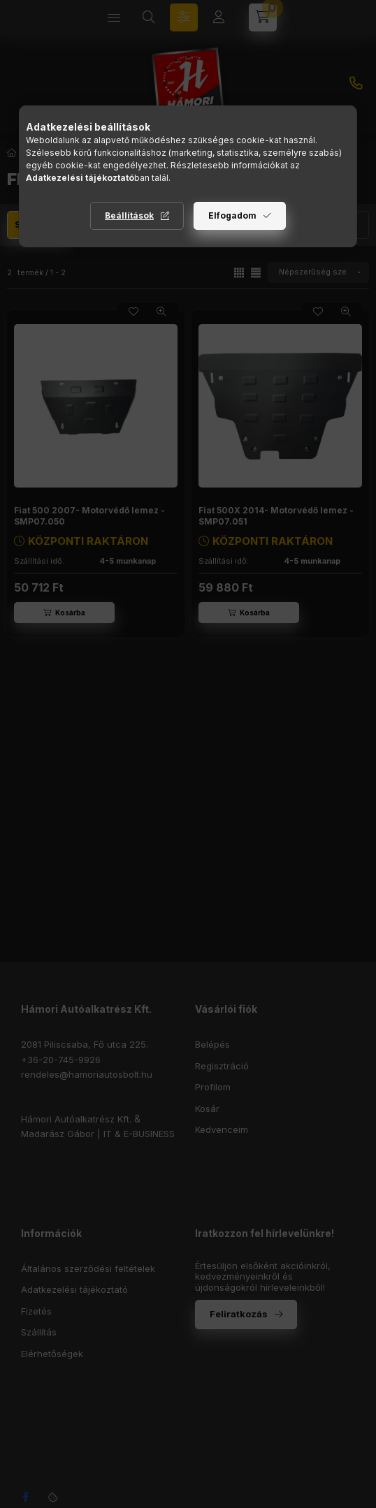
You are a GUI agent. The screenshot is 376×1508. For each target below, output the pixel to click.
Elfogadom (232, 215)
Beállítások (129, 215)
